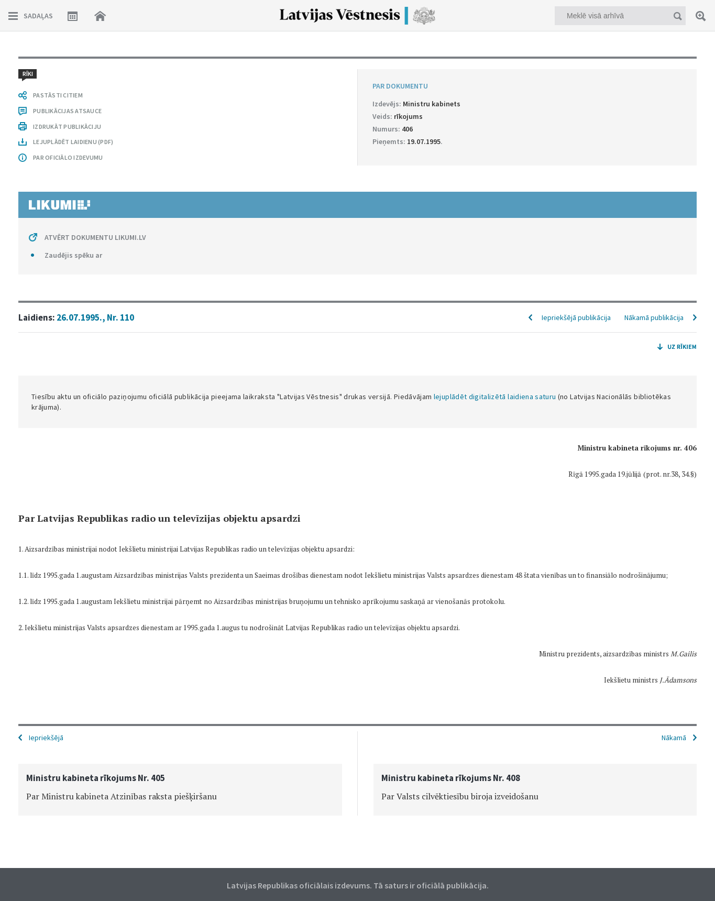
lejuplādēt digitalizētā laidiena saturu (495, 396)
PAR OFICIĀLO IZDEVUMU (68, 157)
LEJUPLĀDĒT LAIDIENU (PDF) (73, 142)
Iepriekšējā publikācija (576, 317)
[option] (180, 790)
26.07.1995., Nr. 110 (95, 317)
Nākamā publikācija (654, 317)
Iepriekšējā (46, 737)
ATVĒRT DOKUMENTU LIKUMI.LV (95, 237)
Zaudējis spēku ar (73, 255)
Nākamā (674, 737)
